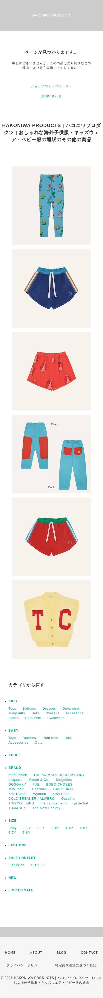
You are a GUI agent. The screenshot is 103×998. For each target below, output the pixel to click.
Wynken (39, 794)
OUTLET (38, 865)
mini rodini (17, 789)
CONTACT (89, 953)
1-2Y (27, 828)
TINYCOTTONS (21, 803)
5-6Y (84, 828)
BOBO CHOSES (59, 784)
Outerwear (70, 708)
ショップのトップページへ (51, 86)
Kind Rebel (62, 794)
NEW (12, 878)
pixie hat (81, 803)
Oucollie (68, 798)
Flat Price (16, 865)
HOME (10, 953)
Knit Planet (17, 794)
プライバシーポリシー (24, 965)
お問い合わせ (51, 96)
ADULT (14, 755)
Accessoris (75, 713)
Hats (35, 713)
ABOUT (36, 953)
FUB (36, 784)
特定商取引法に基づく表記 (75, 965)
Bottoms (29, 708)
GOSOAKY (17, 784)
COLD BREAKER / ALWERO (31, 798)
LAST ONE (17, 845)
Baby (12, 828)
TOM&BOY (17, 808)
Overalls (52, 713)
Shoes (13, 718)
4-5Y (69, 828)
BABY (13, 730)
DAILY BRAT (63, 789)
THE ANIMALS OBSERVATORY (59, 775)
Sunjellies (64, 780)
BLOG (62, 953)
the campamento (54, 803)
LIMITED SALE (21, 890)
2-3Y (41, 828)
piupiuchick (17, 775)
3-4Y (55, 828)
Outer (39, 742)
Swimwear (55, 718)
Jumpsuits (16, 713)
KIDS (12, 701)
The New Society (46, 808)
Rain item (33, 718)
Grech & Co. (39, 780)
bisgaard (15, 780)
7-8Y (26, 833)
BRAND (14, 768)
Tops (12, 708)
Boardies (39, 789)
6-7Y (12, 833)
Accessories (18, 742)
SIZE (12, 820)
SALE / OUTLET (22, 858)
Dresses (49, 708)
